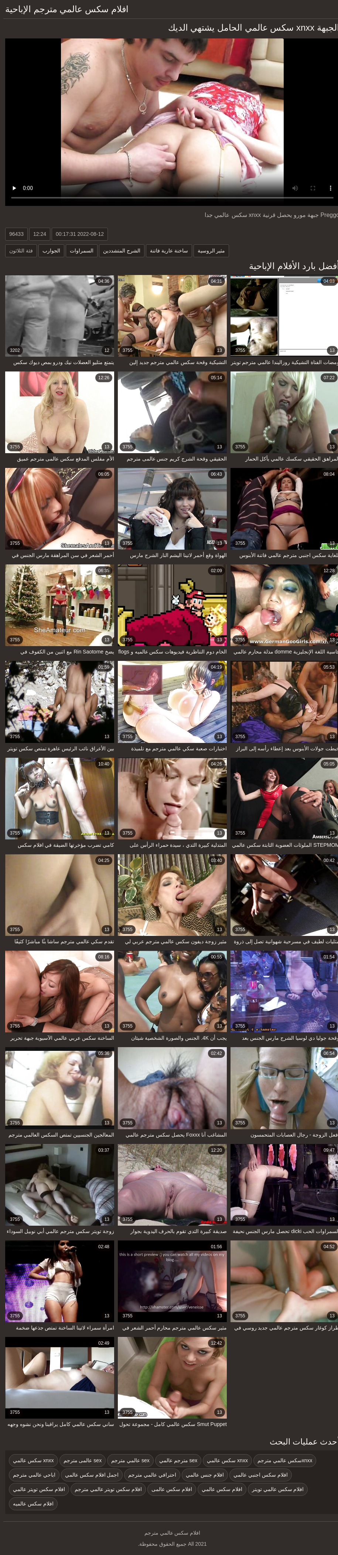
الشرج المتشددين (118, 251)
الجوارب (48, 251)
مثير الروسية (208, 251)
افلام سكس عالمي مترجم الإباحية (63, 9)
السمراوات (78, 251)
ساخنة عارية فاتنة (166, 251)
